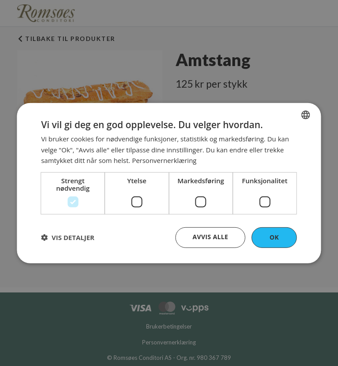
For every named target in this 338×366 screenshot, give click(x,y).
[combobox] (305, 114)
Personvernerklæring (164, 160)
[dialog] (169, 183)
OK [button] (274, 237)
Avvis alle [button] (210, 237)
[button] (67, 237)
